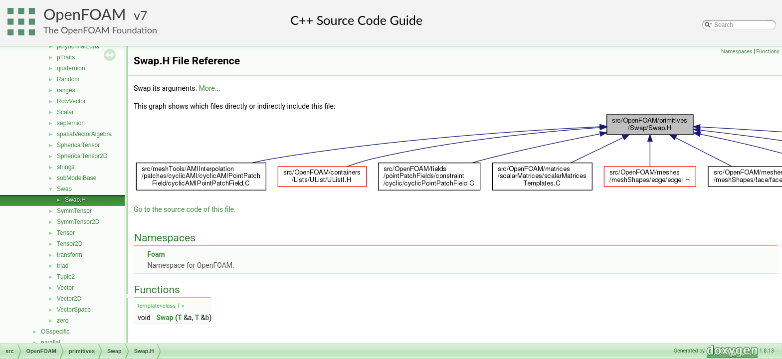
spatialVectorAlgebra (84, 134)
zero (62, 320)
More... (209, 88)
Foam (156, 254)
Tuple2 (66, 276)
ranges (66, 90)
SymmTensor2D (78, 221)
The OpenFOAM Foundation (100, 29)
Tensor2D (69, 243)
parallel (50, 342)
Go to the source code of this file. (185, 209)
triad (62, 265)
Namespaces (736, 51)
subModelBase (76, 178)
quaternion (71, 68)
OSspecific (55, 331)
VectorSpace (74, 309)
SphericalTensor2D (82, 156)
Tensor (66, 232)
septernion (71, 123)
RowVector (71, 101)
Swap (64, 188)
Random (68, 79)
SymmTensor (74, 210)
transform (69, 254)
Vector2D (69, 298)
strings (65, 167)
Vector (65, 287)
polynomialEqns (78, 46)
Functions (768, 51)
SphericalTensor (78, 145)
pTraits (66, 57)
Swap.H (75, 199)
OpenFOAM (84, 14)
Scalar (65, 112)
